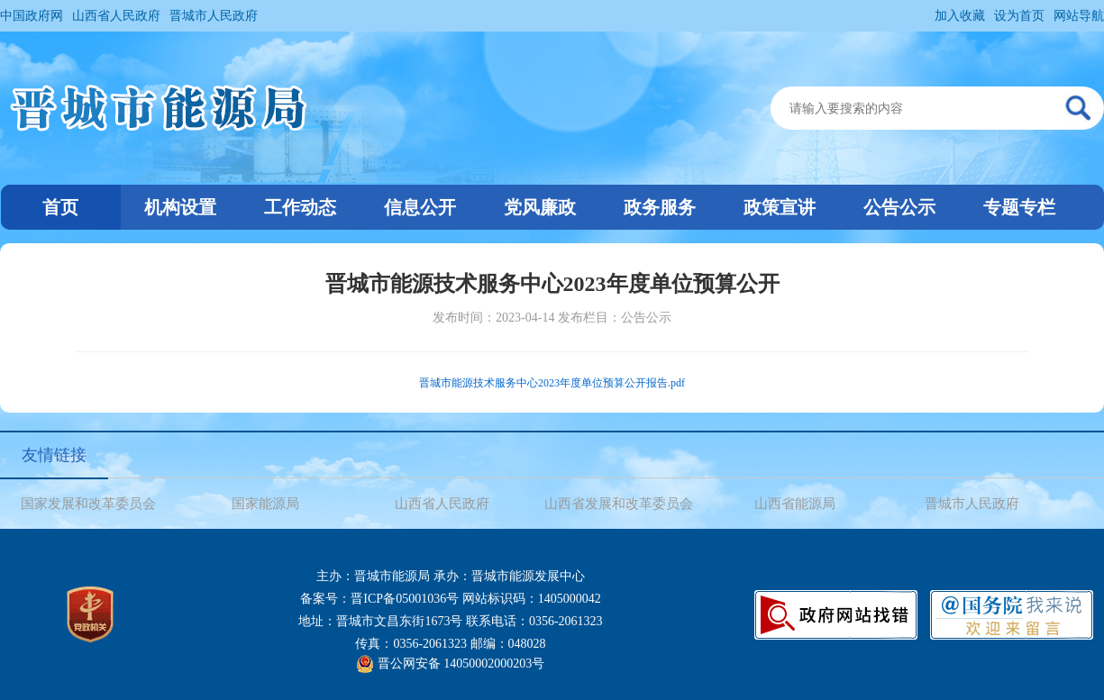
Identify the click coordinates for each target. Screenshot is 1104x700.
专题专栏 (1019, 207)
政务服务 (660, 207)
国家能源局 (265, 503)
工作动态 (300, 207)
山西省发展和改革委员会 (618, 503)
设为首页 (1019, 16)
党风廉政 (540, 207)
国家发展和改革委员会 (88, 503)
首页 (60, 207)
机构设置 (180, 207)
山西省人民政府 (116, 16)
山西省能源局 (794, 503)
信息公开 (420, 207)
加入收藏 (960, 16)
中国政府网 (31, 16)
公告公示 (899, 207)
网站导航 (1079, 16)
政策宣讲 (780, 207)
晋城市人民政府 (213, 16)
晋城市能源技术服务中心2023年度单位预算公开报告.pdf (552, 383)
